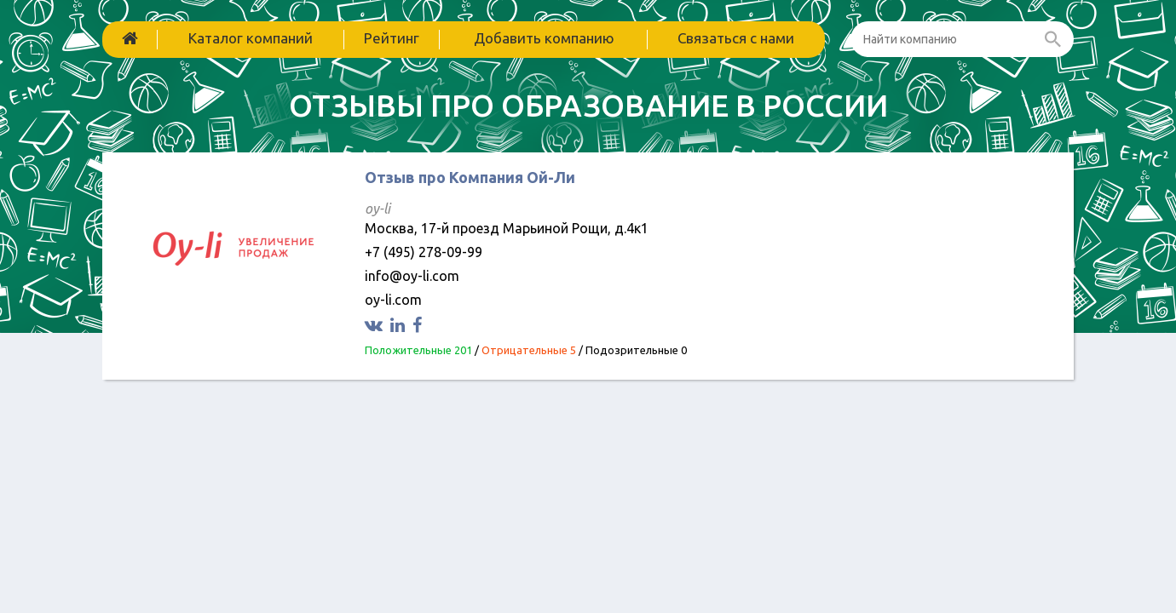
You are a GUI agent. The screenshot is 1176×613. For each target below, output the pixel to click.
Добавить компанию (544, 38)
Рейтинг (391, 38)
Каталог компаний (250, 38)
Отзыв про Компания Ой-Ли (470, 177)
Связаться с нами (735, 38)
